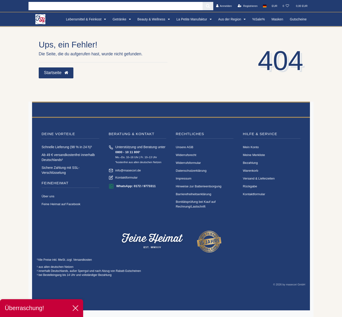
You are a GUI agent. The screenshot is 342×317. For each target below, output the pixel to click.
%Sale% (258, 19)
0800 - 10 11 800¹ (127, 152)
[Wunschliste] (286, 6)
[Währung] (274, 6)
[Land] (264, 6)
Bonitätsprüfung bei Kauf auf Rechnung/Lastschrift (196, 204)
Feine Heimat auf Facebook (61, 204)
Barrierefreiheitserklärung (193, 194)
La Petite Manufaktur (192, 19)
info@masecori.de (128, 170)
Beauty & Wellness (152, 19)
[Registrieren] (247, 6)
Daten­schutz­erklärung (191, 170)
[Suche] (208, 6)
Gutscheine (298, 19)
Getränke (120, 19)
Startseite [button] (56, 72)
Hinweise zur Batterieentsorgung (198, 186)
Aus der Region (230, 19)
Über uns (48, 196)
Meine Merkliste (254, 155)
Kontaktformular (126, 177)
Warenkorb (250, 170)
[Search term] (115, 6)
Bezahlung (250, 163)
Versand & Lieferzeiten (259, 178)
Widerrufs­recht (186, 155)
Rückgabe (250, 186)
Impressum (183, 178)
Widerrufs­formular (188, 163)
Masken (277, 19)
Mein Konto (251, 147)
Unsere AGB (184, 147)
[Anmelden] (223, 6)
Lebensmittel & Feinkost (84, 19)
